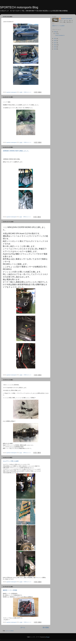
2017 (55, 42)
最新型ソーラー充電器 (10, 590)
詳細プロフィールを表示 (58, 25)
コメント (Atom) (10, 630)
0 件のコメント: (28, 92)
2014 (55, 49)
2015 (55, 46)
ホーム (23, 627)
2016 (55, 44)
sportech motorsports (66, 18)
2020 (55, 40)
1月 (56, 33)
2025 (55, 31)
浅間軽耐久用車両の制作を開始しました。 (16, 151)
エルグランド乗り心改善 (11, 461)
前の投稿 (46, 627)
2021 (55, 38)
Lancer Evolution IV (60, 35)
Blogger (48, 637)
